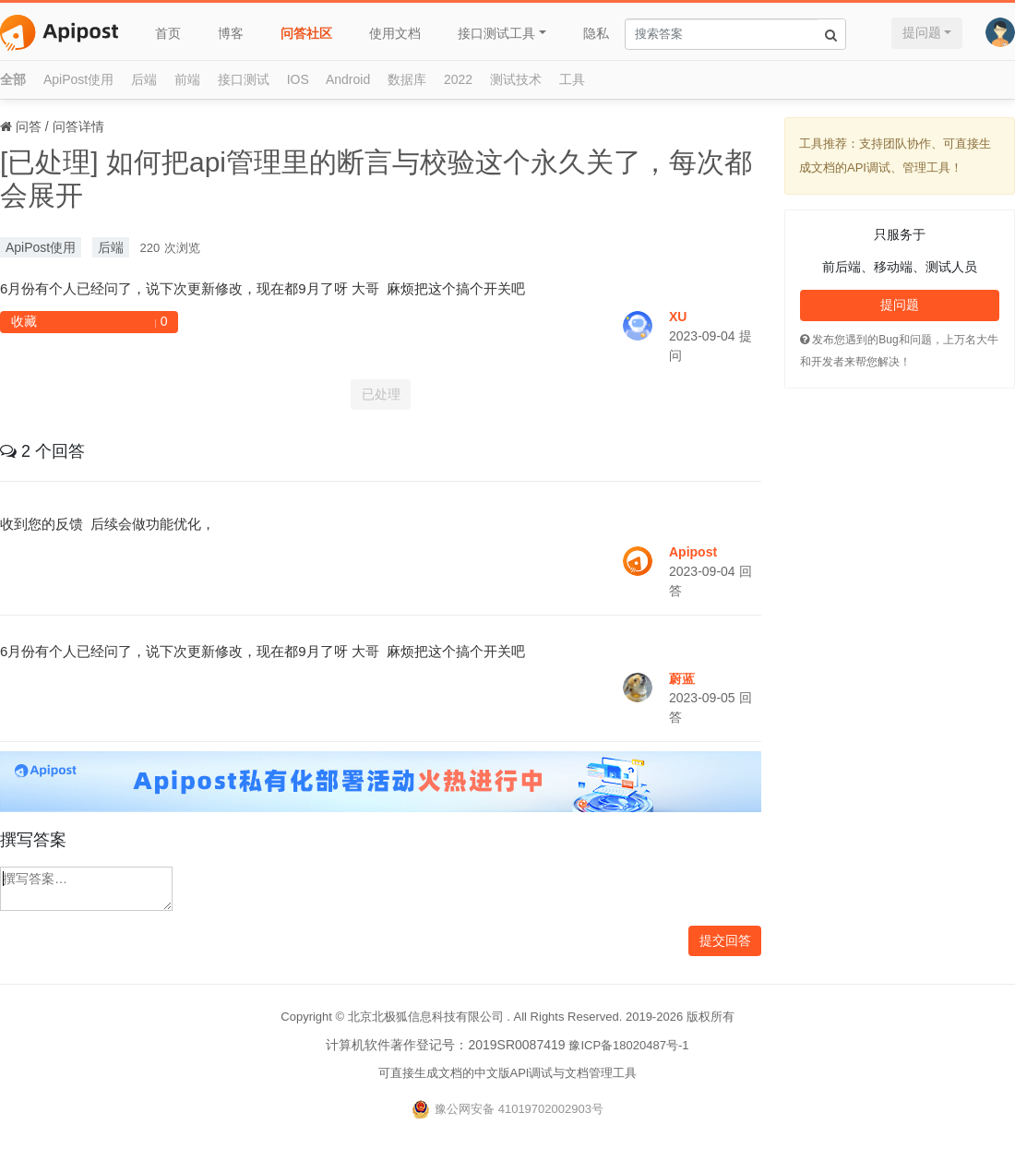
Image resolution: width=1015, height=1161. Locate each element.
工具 (572, 79)
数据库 (407, 79)
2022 (458, 79)
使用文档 (395, 33)
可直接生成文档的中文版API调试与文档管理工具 (508, 1073)
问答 (29, 126)
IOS (298, 79)
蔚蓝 (682, 678)
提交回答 (725, 940)
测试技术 (516, 79)
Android (348, 79)
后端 (144, 79)
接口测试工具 (496, 33)
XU (678, 316)
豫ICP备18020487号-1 (628, 1045)
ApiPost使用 (78, 79)
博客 (231, 33)
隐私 (596, 33)
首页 (168, 33)
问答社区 (306, 33)
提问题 (921, 32)
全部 (13, 79)
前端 (187, 79)
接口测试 (243, 79)
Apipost (693, 552)
